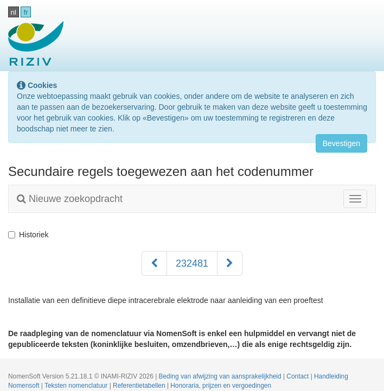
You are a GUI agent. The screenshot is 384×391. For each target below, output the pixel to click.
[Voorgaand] (154, 263)
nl (13, 12)
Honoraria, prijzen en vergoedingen (220, 385)
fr (26, 12)
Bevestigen (341, 143)
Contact (298, 376)
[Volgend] (229, 263)
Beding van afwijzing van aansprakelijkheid (221, 376)
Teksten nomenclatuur (77, 385)
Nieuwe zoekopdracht (70, 198)
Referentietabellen (140, 385)
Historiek (28, 234)
